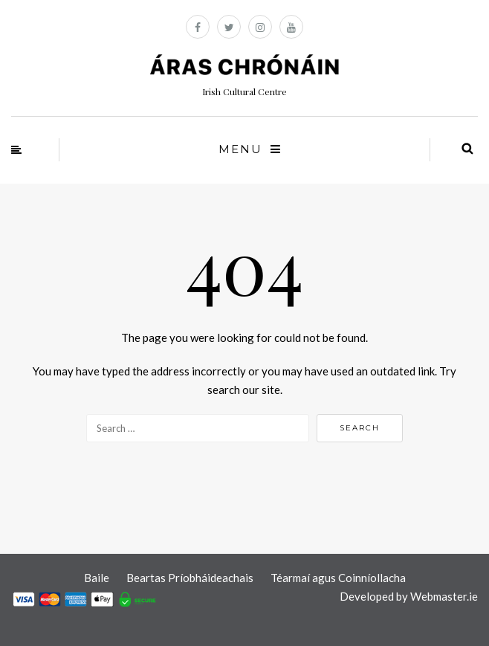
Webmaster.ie (444, 596)
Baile (96, 577)
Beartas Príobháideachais (189, 577)
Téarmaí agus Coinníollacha (338, 577)
